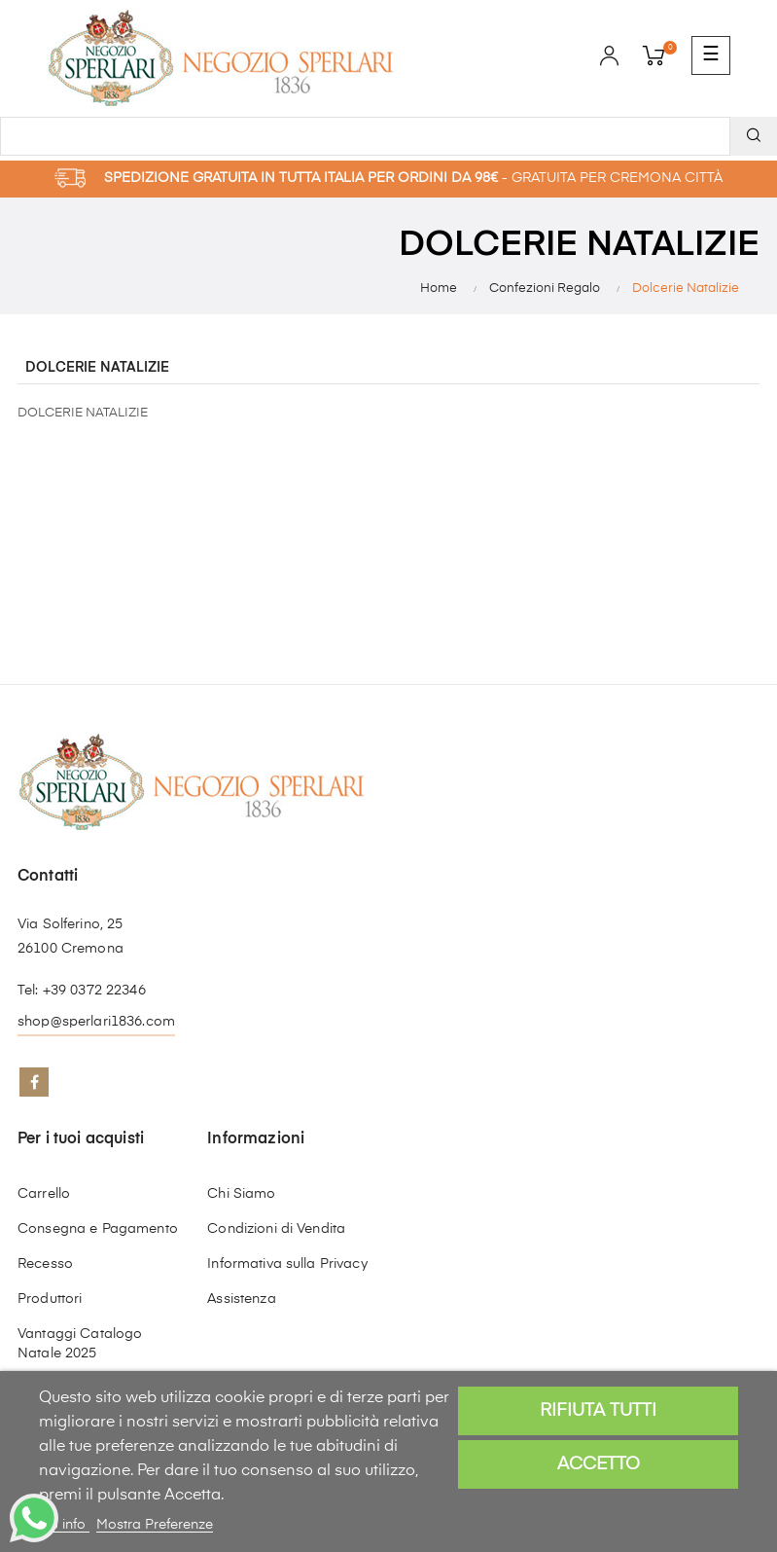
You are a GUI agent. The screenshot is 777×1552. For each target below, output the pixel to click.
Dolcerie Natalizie (97, 368)
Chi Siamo (241, 1194)
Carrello (44, 1194)
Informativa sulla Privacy (287, 1264)
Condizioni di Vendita (276, 1229)
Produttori (50, 1299)
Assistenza (241, 1299)
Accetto (598, 1464)
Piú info (64, 1525)
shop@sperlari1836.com (96, 1022)
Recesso (45, 1264)
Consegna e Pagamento (98, 1229)
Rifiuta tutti (598, 1411)
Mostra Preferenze (154, 1525)
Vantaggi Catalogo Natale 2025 (80, 1343)
